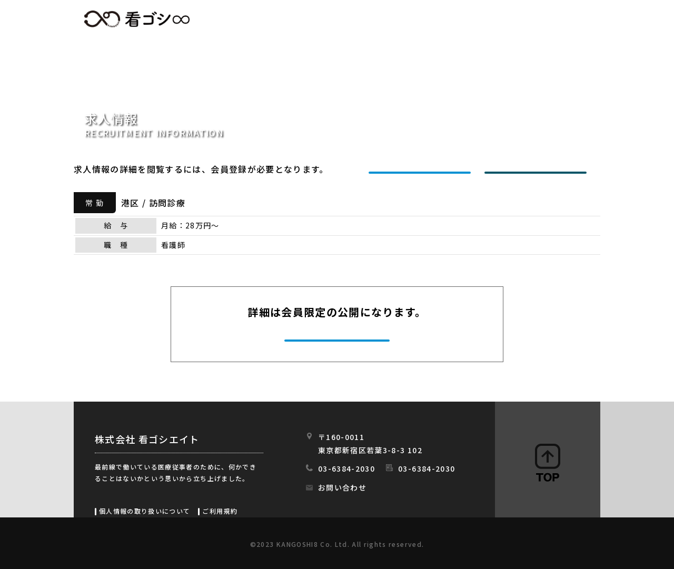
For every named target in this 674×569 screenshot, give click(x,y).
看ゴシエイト (137, 19)
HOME (293, 19)
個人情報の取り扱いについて (144, 510)
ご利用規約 (219, 510)
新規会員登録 (422, 169)
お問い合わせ (342, 487)
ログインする (538, 169)
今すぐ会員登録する (338, 339)
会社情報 (493, 19)
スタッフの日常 (568, 19)
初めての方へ (422, 19)
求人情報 (350, 19)
